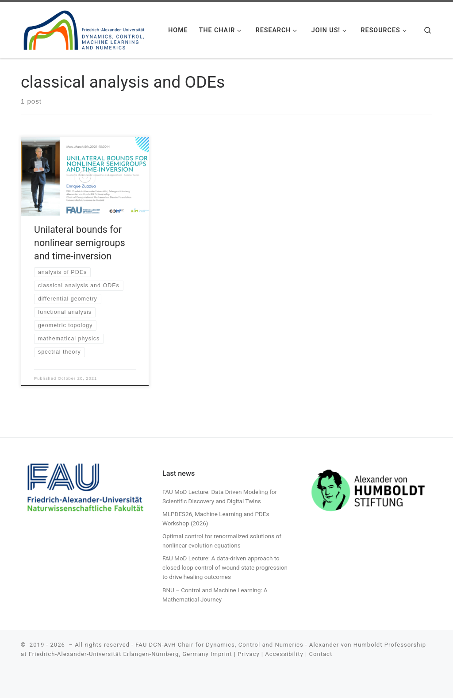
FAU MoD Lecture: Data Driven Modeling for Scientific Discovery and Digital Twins (219, 496)
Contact (320, 654)
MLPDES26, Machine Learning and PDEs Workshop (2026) (215, 518)
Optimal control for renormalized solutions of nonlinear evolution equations (221, 540)
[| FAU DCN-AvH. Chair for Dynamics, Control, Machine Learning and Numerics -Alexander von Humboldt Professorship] (84, 28)
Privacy (248, 654)
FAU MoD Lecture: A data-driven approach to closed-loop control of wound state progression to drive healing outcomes (225, 567)
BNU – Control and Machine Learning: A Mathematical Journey (215, 594)
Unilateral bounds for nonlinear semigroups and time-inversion (79, 243)
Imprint (221, 654)
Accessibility (284, 654)
